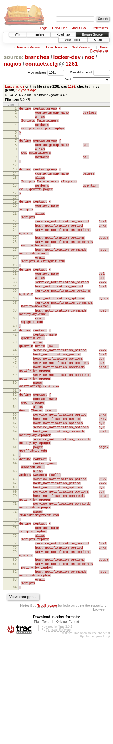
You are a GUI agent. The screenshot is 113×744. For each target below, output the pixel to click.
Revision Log (99, 50)
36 (15, 338)
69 (15, 574)
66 (15, 559)
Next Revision (81, 47)
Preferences (100, 28)
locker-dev (67, 57)
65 (15, 549)
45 (15, 406)
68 (15, 569)
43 (15, 392)
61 (15, 520)
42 (15, 382)
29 (15, 297)
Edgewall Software (58, 735)
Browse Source (92, 34)
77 (15, 638)
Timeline (38, 34)
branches (37, 57)
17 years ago (26, 90)
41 (15, 377)
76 (15, 628)
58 (15, 496)
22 (15, 244)
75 (15, 619)
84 (15, 692)
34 (15, 323)
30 (15, 303)
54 (15, 471)
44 (15, 401)
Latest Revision (56, 47)
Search (98, 40)
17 (15, 210)
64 (15, 540)
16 (15, 201)
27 (15, 278)
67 (15, 564)
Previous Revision (29, 47)
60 (15, 510)
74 (15, 613)
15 (15, 191)
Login (43, 28)
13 (15, 181)
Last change (14, 86)
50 (15, 441)
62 (15, 530)
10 (15, 167)
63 (15, 535)
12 (15, 177)
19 (15, 219)
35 (15, 328)
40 (15, 372)
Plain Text (41, 727)
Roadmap (63, 34)
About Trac (79, 28)
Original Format (67, 727)
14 (15, 186)
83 (15, 682)
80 (15, 658)
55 (15, 480)
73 (15, 608)
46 (15, 412)
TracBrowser (47, 711)
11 (15, 172)
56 (15, 485)
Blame (103, 47)
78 (15, 643)
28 (15, 288)
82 (15, 672)
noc (89, 57)
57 (15, 490)
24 (15, 254)
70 (15, 579)
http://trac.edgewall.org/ (94, 742)
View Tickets (73, 40)
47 (15, 417)
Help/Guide (59, 28)
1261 (71, 63)
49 (15, 431)
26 (15, 269)
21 (15, 234)
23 (15, 249)
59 (15, 501)
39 (15, 362)
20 (15, 224)
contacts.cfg (41, 63)
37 (15, 343)
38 (15, 353)
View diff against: (90, 72)
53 (15, 461)
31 (15, 308)
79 (15, 648)
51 (15, 451)
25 (15, 263)
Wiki (18, 34)
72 (15, 599)
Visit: (68, 79)
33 (15, 318)
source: (14, 57)
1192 (71, 86)
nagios (12, 63)
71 (15, 589)
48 (15, 422)
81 (15, 663)
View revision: (37, 72)
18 (15, 215)
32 (15, 313)
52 (15, 456)
